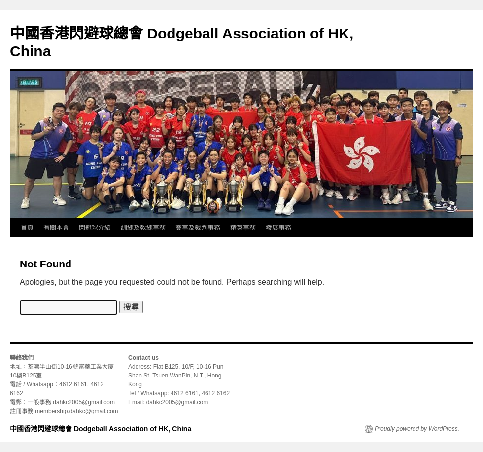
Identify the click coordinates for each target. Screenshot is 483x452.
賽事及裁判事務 (197, 227)
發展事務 (278, 227)
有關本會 (56, 227)
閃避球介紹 (95, 227)
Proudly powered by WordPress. (417, 428)
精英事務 (243, 227)
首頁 (27, 227)
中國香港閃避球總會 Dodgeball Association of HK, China (100, 429)
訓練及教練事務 (143, 227)
